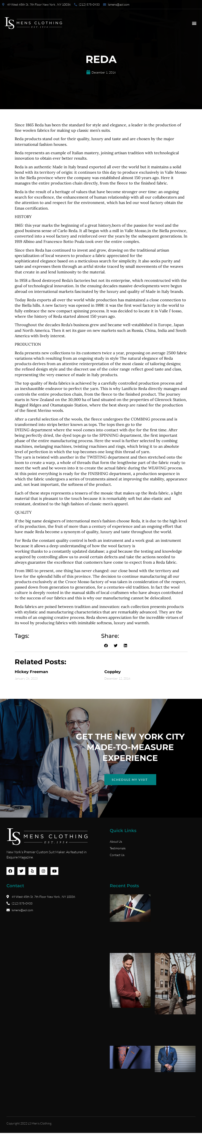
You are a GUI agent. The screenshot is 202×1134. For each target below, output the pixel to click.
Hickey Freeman (31, 671)
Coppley (112, 671)
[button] (194, 23)
